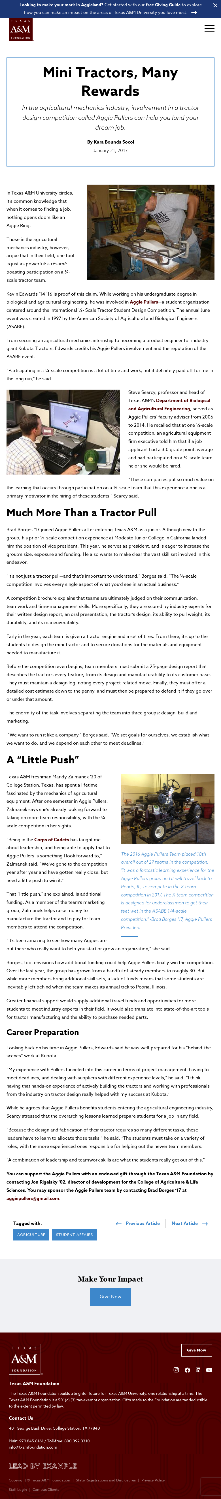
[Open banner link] (110, 9)
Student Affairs (74, 1235)
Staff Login (18, 1489)
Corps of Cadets (51, 840)
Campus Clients (46, 1489)
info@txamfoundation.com (33, 1447)
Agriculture (31, 1235)
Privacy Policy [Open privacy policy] (153, 1480)
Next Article (190, 1224)
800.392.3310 (77, 1441)
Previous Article (138, 1224)
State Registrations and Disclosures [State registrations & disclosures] (106, 1480)
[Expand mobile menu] (209, 28)
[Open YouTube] (209, 1369)
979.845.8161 (31, 1441)
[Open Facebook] (187, 1369)
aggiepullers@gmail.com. (34, 1198)
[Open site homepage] (21, 30)
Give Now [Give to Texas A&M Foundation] (197, 1350)
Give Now (111, 1297)
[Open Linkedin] (198, 1369)
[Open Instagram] (176, 1369)
